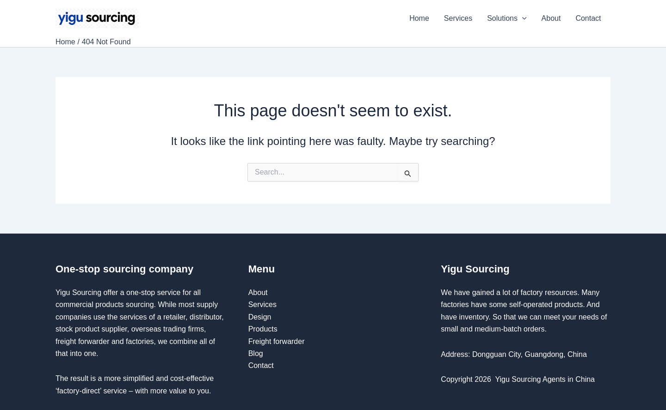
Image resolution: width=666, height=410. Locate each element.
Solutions (506, 18)
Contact (589, 18)
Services (458, 18)
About (551, 18)
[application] (522, 18)
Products (263, 329)
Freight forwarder (276, 341)
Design (259, 317)
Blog (255, 353)
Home (419, 18)
